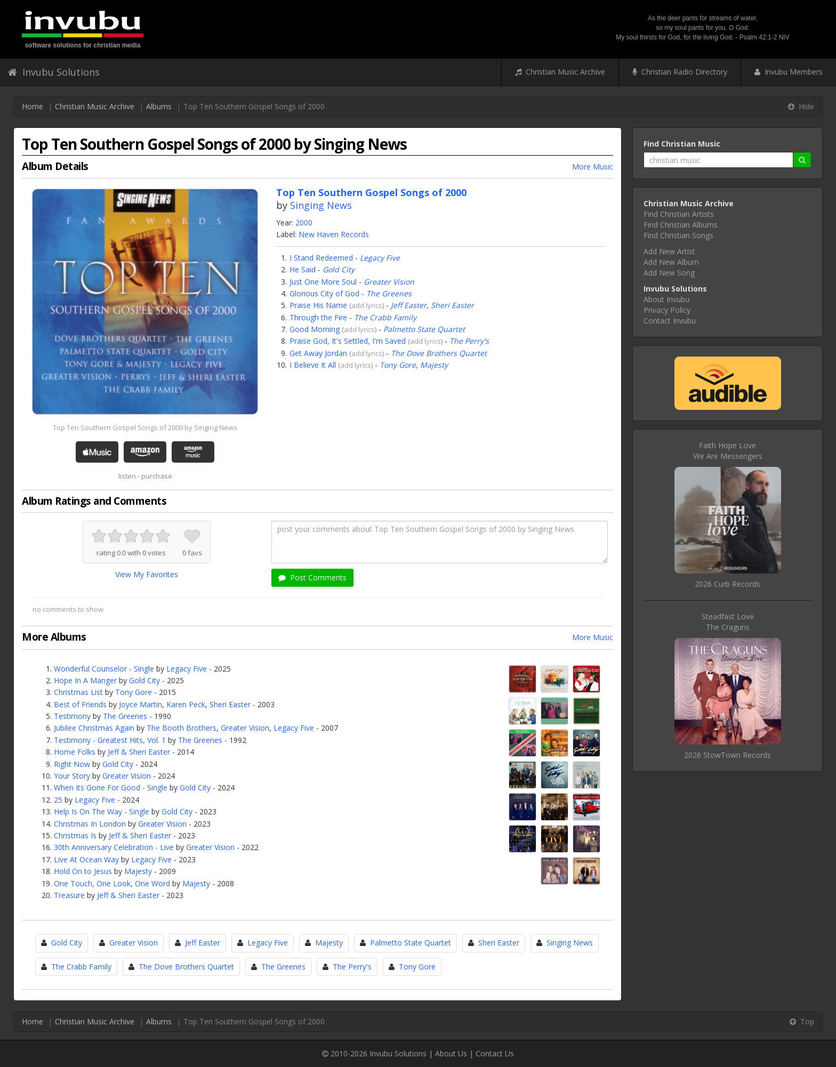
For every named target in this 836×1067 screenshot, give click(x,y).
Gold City (339, 269)
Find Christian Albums (681, 225)
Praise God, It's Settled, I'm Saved (348, 341)
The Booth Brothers (181, 728)
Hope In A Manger (85, 680)
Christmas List (78, 692)
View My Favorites (146, 574)
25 (58, 800)
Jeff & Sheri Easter (139, 752)
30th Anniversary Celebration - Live (114, 847)
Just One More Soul (323, 282)
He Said (303, 269)
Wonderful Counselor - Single (104, 669)
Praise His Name (318, 305)
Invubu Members (788, 72)
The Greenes (389, 293)
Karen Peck (185, 704)
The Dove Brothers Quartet (439, 353)
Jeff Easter (409, 305)
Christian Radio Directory (679, 72)
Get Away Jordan (318, 353)
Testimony (72, 716)
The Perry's (469, 341)
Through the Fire (318, 317)
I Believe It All (313, 365)
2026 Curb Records (727, 584)
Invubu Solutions (54, 72)
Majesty (434, 365)
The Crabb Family (385, 317)
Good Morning (315, 329)
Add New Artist (669, 251)
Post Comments (312, 577)
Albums (159, 106)
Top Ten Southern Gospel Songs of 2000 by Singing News (145, 427)
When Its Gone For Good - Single (110, 787)
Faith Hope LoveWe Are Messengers (727, 450)
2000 (303, 222)
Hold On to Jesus (83, 871)
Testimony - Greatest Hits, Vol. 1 (110, 740)
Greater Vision (389, 282)
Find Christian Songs (678, 235)
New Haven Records (334, 234)
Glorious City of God (324, 293)
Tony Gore (398, 365)
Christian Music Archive (560, 72)
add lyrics (366, 305)
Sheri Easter (452, 305)
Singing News (321, 205)
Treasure (69, 895)
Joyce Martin (140, 704)
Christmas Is (75, 835)
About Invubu (666, 299)
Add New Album (671, 262)
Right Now (72, 764)
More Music (592, 166)
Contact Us (495, 1053)
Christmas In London (90, 824)
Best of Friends (80, 704)
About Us (451, 1053)
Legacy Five (380, 258)
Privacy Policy (667, 310)
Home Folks (74, 752)
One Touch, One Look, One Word (112, 883)
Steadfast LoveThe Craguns (728, 621)
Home (32, 106)
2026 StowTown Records (727, 755)
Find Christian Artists (679, 214)
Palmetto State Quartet (424, 329)
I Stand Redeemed (321, 258)
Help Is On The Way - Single (101, 811)
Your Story (72, 776)
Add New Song (669, 273)
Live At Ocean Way (86, 859)
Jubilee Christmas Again (94, 728)
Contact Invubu (670, 321)
